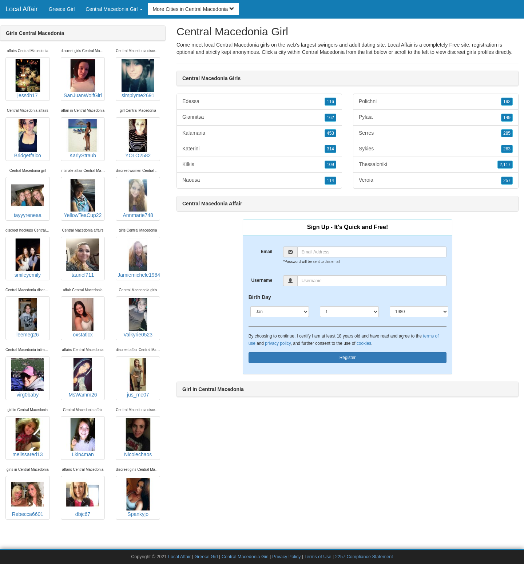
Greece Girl (62, 9)
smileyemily (27, 258)
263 (507, 148)
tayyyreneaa (27, 198)
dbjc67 (82, 497)
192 (507, 101)
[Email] (371, 251)
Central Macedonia (323, 52)
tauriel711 (82, 258)
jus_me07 (138, 378)
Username (261, 280)
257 (507, 180)
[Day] (349, 311)
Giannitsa (259, 117)
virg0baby (27, 378)
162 (330, 117)
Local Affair (21, 9)
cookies (364, 343)
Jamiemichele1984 (139, 258)
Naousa (259, 180)
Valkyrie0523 (138, 318)
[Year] (419, 311)
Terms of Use (317, 556)
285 (507, 133)
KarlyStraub (82, 138)
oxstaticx (82, 318)
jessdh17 (27, 78)
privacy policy (277, 343)
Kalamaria (259, 133)
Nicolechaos (138, 437)
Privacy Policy (286, 556)
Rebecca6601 (27, 497)
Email (266, 251)
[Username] (371, 280)
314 (330, 148)
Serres (436, 133)
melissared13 (27, 437)
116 (330, 101)
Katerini (259, 149)
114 (330, 180)
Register (348, 357)
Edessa (259, 102)
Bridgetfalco (27, 138)
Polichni (436, 102)
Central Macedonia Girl (245, 556)
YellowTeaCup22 (83, 198)
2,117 (505, 164)
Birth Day (260, 297)
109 (330, 164)
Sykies (436, 149)
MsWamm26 (82, 378)
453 (330, 133)
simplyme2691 (138, 78)
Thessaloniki (436, 165)
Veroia (436, 180)
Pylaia (436, 117)
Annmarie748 (138, 198)
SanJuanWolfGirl (83, 78)
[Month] (279, 311)
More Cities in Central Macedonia (193, 9)
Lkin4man (82, 437)
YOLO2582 (138, 138)
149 (507, 117)
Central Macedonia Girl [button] (114, 9)
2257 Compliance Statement (364, 556)
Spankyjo (138, 497)
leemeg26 (27, 318)
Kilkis (259, 165)
